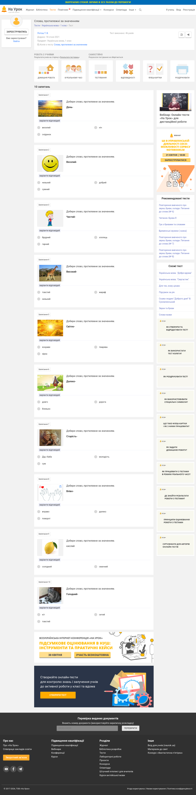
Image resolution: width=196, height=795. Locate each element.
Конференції (58, 752)
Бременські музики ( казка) (173, 231)
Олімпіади (105, 767)
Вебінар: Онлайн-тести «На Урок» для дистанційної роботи (174, 118)
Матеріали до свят (158, 749)
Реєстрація (189, 9)
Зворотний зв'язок (16, 757)
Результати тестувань (69, 57)
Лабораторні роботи (110, 756)
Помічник (64, 9)
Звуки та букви (166, 308)
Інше (132, 9)
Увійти (16, 41)
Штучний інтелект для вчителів (116, 771)
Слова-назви (165, 314)
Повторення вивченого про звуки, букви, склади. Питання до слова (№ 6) (174, 208)
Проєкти (104, 760)
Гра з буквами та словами (172, 224)
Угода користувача (136, 789)
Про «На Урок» (11, 745)
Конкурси (109, 9)
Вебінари (56, 749)
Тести (53, 9)
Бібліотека (41, 9)
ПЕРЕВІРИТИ (130, 728)
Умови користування (156, 789)
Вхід (178, 9)
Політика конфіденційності (179, 789)
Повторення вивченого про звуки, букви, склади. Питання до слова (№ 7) (174, 240)
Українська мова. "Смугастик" (174, 279)
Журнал (30, 9)
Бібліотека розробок (110, 749)
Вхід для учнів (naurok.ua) (161, 745)
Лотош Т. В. (42, 33)
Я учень (170, 9)
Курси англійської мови (112, 775)
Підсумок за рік (167, 292)
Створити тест (57, 695)
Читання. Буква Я (167, 218)
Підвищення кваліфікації (87, 9)
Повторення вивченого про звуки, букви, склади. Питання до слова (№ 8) (174, 253)
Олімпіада (121, 9)
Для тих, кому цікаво (169, 286)
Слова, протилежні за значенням (70, 44)
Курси (54, 756)
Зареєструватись (17, 32)
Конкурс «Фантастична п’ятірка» (165, 752)
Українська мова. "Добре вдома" (175, 273)
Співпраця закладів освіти (17, 749)
